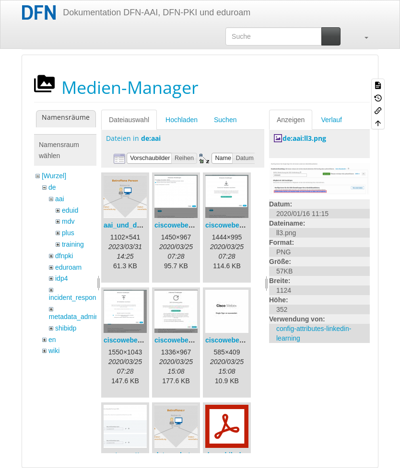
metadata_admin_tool (81, 316)
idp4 (61, 278)
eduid (70, 210)
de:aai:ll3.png (304, 138)
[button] (362, 36)
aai (59, 199)
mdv (68, 221)
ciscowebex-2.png (234, 225)
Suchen (225, 120)
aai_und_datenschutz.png (145, 225)
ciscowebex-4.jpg (182, 340)
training (73, 244)
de (52, 187)
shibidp (65, 328)
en (52, 339)
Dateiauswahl (129, 120)
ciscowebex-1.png (183, 225)
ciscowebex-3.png (133, 340)
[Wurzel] (54, 176)
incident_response (76, 297)
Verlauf (331, 120)
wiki (53, 350)
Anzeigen (291, 120)
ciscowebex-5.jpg (233, 340)
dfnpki (64, 256)
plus (68, 233)
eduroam (68, 267)
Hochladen (181, 120)
